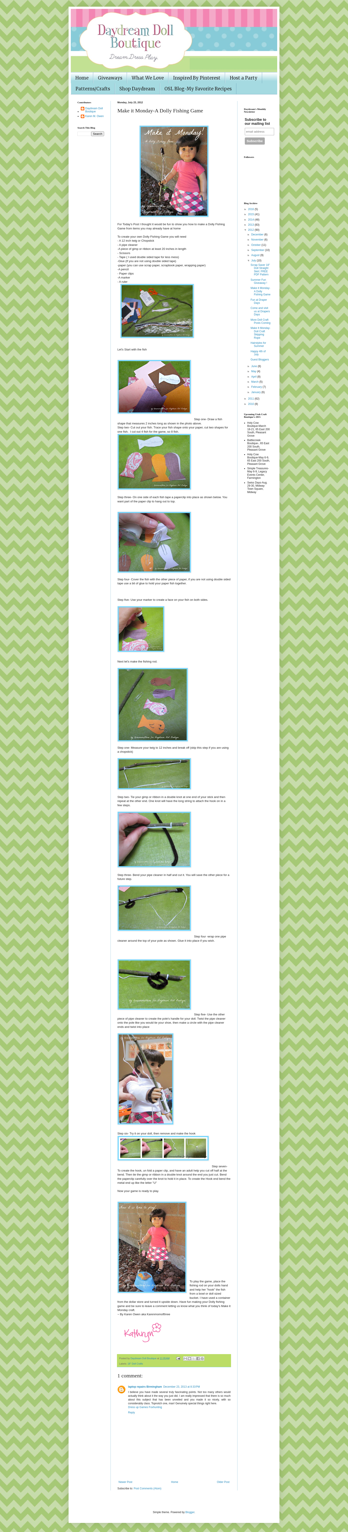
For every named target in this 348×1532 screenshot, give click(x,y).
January (256, 392)
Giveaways (110, 78)
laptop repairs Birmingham (145, 1386)
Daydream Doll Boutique (94, 110)
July (254, 260)
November (257, 239)
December (257, 234)
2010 (251, 404)
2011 (251, 398)
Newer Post (125, 1482)
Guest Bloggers (260, 359)
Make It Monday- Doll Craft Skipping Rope (260, 332)
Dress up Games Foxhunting (145, 1407)
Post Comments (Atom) (147, 1488)
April (254, 376)
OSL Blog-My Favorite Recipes (198, 89)
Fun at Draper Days (259, 301)
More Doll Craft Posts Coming (261, 321)
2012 (251, 229)
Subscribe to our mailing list (257, 121)
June (254, 366)
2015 (251, 214)
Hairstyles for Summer (258, 344)
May (254, 371)
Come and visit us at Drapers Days (260, 311)
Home (82, 78)
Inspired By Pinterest (196, 78)
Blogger (189, 1512)
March (255, 381)
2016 (251, 209)
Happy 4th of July (258, 353)
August (255, 255)
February (257, 386)
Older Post (223, 1482)
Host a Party (243, 78)
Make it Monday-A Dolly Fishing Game (261, 291)
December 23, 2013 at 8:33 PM (181, 1386)
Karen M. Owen (94, 116)
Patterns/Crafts (92, 89)
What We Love (148, 78)
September (258, 250)
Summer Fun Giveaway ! (259, 281)
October (256, 245)
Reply (131, 1412)
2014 (251, 219)
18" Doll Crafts (135, 1363)
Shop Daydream (137, 89)
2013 (251, 224)
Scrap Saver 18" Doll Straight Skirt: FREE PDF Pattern (260, 269)
